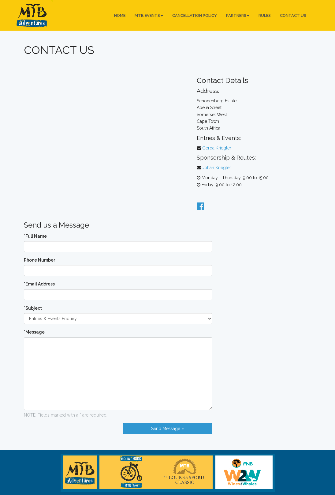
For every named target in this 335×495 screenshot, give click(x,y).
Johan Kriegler (216, 167)
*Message (34, 332)
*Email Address (39, 284)
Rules (265, 15)
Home (119, 15)
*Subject (33, 308)
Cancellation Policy (194, 15)
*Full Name (35, 236)
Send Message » (167, 428)
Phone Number (39, 260)
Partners (237, 15)
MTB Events (149, 15)
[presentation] (70, 435)
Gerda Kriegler (216, 147)
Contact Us (293, 15)
